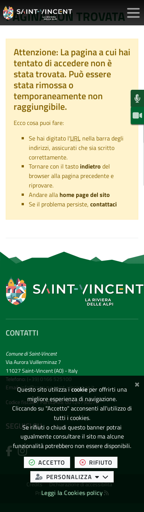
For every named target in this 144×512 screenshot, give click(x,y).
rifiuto (98, 462)
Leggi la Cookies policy (72, 492)
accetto (49, 462)
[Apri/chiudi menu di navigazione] (133, 12)
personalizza (74, 476)
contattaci (103, 204)
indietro (90, 166)
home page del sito (84, 194)
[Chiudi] (137, 383)
